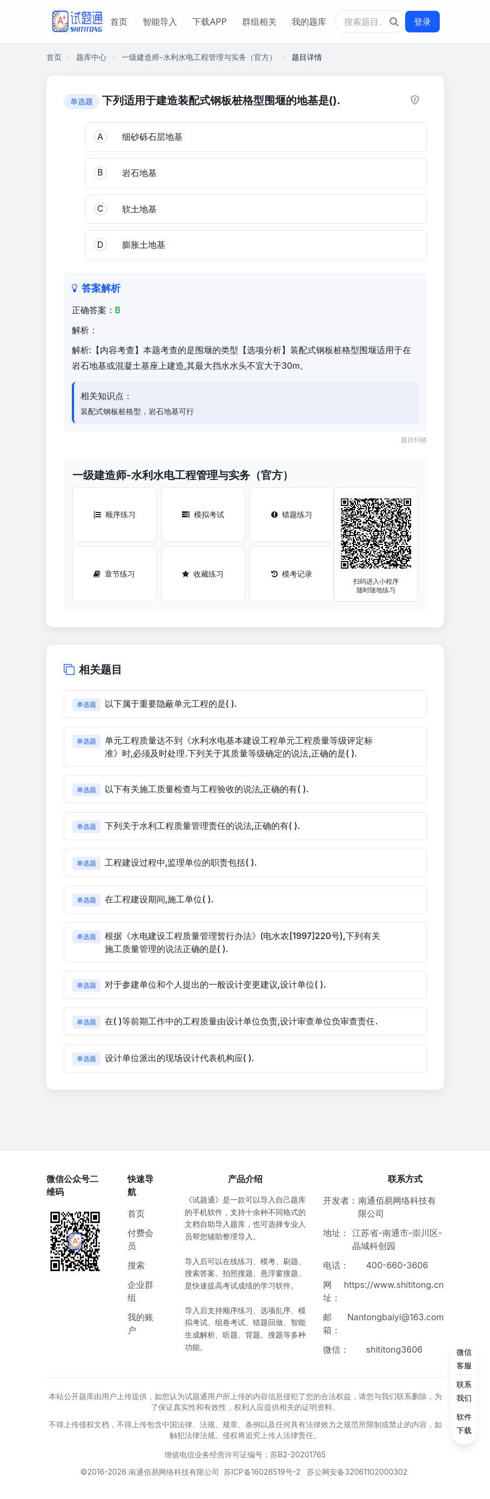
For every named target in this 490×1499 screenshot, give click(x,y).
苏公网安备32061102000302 (357, 1471)
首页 (118, 21)
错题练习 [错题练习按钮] (291, 514)
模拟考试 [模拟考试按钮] (203, 514)
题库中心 (91, 57)
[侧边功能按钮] (464, 1391)
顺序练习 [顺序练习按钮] (114, 514)
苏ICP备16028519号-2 (262, 1471)
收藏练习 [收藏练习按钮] (203, 573)
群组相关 (259, 21)
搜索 (136, 1265)
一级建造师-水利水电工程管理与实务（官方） (199, 57)
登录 (422, 21)
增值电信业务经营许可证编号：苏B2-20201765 (245, 1454)
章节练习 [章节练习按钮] (114, 573)
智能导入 (160, 21)
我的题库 (309, 21)
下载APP (209, 21)
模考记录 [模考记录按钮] (291, 573)
